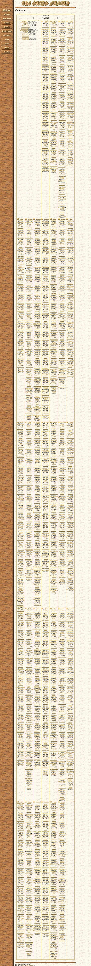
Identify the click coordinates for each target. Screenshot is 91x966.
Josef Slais (62, 106)
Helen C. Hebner (53, 141)
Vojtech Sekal (70, 47)
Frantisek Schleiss (45, 111)
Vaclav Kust (37, 273)
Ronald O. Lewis (45, 565)
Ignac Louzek (54, 104)
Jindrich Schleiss (53, 46)
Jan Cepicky (70, 238)
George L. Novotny (37, 594)
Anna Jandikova (62, 475)
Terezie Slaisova (45, 355)
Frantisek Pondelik (45, 44)
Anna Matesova (70, 52)
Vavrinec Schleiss (70, 433)
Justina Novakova (37, 386)
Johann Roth (45, 377)
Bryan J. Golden (70, 373)
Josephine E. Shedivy (37, 554)
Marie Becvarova (20, 310)
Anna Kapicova (21, 296)
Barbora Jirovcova (62, 85)
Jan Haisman (45, 56)
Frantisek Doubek (20, 269)
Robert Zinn (37, 389)
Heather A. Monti (53, 165)
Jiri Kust (37, 498)
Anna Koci (44, 67)
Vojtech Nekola (21, 472)
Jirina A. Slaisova (45, 149)
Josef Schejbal (53, 325)
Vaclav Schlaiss (54, 97)
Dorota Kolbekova (70, 557)
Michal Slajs (37, 601)
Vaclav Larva (62, 353)
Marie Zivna (62, 80)
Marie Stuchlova (20, 229)
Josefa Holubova (70, 61)
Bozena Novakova (29, 508)
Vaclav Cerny (70, 335)
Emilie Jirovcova (28, 525)
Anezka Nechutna (46, 399)
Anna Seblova (70, 491)
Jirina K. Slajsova (70, 164)
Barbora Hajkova (20, 491)
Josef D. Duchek (20, 594)
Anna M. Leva (29, 562)
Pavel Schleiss (63, 422)
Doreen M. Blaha (53, 582)
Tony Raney (45, 155)
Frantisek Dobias (45, 267)
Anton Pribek (54, 562)
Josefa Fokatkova (37, 579)
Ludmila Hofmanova (53, 355)
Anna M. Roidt (70, 547)
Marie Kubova (62, 308)
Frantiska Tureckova (62, 339)
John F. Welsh (61, 183)
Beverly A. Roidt (53, 383)
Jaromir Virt (20, 369)
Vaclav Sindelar (62, 135)
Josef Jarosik (62, 291)
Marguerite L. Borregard (62, 558)
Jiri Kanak (62, 453)
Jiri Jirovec (61, 33)
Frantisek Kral (29, 554)
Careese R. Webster (38, 412)
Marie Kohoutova (62, 370)
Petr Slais (29, 356)
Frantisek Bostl (70, 95)
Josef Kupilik (45, 365)
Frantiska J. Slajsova (45, 141)
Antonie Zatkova (46, 112)
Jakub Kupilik (21, 547)
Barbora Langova (62, 542)
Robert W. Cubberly (28, 401)
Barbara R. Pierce (45, 381)
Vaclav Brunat (71, 310)
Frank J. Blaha (70, 327)
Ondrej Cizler (21, 256)
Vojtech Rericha (45, 490)
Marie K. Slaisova (20, 322)
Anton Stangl (62, 66)
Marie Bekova (70, 315)
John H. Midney (70, 375)
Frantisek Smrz (45, 139)
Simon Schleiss (37, 221)
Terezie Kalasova (53, 66)
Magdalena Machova (37, 235)
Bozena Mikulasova (29, 539)
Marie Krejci (45, 266)
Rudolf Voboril (70, 503)
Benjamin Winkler (21, 359)
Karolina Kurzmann (29, 317)
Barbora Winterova (45, 337)
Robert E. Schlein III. (62, 202)
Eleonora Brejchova (21, 507)
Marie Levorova (62, 344)
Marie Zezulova (37, 537)
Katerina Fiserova (62, 249)
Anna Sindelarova (29, 546)
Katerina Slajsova (70, 263)
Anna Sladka (20, 579)
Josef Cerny (45, 486)
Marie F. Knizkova (29, 352)
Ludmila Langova (37, 370)
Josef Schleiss (62, 104)
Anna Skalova (37, 520)
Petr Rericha (28, 504)
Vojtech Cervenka (53, 74)
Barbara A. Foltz (62, 382)
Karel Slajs (54, 373)
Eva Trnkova (29, 265)
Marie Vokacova (36, 323)
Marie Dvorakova (45, 333)
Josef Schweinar (29, 282)
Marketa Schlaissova (62, 22)
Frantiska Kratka (37, 531)
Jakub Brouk (36, 307)
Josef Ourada (45, 453)
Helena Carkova (20, 582)
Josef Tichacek (62, 315)
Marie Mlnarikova (54, 266)
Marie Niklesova (62, 342)
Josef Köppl (53, 319)
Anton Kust (20, 278)
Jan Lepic (46, 519)
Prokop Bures (21, 231)
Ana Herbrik (70, 149)
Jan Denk (45, 93)
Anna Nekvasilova (29, 548)
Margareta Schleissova (53, 241)
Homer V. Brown (62, 187)
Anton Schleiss (29, 275)
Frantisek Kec (54, 288)
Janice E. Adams (70, 353)
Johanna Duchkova (70, 111)
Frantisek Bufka (54, 557)
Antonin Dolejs (28, 349)
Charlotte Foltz (62, 581)
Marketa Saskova (28, 449)
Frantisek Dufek (29, 520)
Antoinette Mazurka (37, 587)
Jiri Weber (54, 489)
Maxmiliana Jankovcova (20, 568)
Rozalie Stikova (62, 146)
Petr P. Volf (37, 310)
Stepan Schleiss (54, 458)
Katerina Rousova (29, 272)
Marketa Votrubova (29, 363)
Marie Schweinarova (37, 295)
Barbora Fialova (62, 327)
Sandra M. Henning (29, 410)
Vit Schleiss (62, 60)
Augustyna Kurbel (21, 336)
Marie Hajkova (45, 33)
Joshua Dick (44, 169)
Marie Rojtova (45, 106)
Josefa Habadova (70, 48)
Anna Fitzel (62, 334)
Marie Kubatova (62, 89)
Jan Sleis (54, 102)
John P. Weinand (37, 351)
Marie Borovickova (69, 141)
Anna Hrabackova (45, 471)
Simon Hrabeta (45, 233)
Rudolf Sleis (62, 524)
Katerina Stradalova (62, 509)
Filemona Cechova (62, 111)
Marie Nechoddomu (70, 482)
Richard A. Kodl (70, 565)
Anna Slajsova (45, 294)
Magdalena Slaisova (54, 327)
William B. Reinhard (20, 585)
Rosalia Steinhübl (62, 467)
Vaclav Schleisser (28, 253)
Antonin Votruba (62, 121)
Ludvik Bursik (62, 555)
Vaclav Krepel (36, 565)
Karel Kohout (21, 289)
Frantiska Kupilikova (54, 109)
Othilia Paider (62, 548)
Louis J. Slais (70, 563)
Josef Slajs (45, 135)
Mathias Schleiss (45, 243)
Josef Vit (29, 359)
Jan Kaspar (20, 513)
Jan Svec (43, 126)
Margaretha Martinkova (70, 254)
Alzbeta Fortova (54, 99)
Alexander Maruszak (70, 156)
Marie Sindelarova (62, 374)
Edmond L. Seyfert (45, 417)
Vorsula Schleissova (53, 219)
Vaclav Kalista (45, 302)
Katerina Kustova (53, 250)
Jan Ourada (20, 451)
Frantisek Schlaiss (45, 351)
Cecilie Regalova (62, 120)
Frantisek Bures (62, 487)
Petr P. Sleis (28, 354)
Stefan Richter (20, 331)
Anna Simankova (70, 457)
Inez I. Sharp (45, 328)
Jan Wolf (70, 34)
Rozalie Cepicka (53, 70)
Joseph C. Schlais (70, 351)
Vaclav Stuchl (54, 514)
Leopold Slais (45, 353)
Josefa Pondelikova (62, 484)
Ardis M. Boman (45, 133)
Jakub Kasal (28, 438)
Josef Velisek (69, 282)
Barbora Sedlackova (45, 79)
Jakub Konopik (62, 540)
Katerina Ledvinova (70, 137)
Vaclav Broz (44, 551)
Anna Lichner (45, 466)
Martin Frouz (70, 514)
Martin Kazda (54, 487)
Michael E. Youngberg (62, 572)
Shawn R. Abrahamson (45, 162)
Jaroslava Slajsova (37, 408)
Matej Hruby (37, 451)
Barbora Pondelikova (37, 358)
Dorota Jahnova (70, 524)
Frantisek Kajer (37, 523)
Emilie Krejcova (53, 336)
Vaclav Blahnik (45, 124)
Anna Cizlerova (54, 59)
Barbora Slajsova (45, 74)
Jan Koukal (53, 40)
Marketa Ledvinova (29, 513)
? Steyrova (29, 433)
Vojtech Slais (20, 517)
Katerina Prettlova (37, 467)
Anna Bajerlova (46, 459)
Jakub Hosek (45, 313)
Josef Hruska (62, 124)
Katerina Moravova (70, 39)
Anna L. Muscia (54, 588)
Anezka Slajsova (20, 367)
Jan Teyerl (45, 308)
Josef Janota (53, 305)
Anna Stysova (54, 491)
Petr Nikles (37, 496)
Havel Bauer (62, 137)
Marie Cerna (70, 44)
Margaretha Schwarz (45, 115)
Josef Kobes (45, 468)
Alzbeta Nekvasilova (70, 81)
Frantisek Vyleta (62, 268)
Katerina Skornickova (53, 280)
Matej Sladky (29, 291)
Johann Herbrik (21, 477)
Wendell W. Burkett (46, 555)
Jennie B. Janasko (37, 572)
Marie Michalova (45, 104)
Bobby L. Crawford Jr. (61, 580)
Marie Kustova (21, 294)
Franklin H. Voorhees (45, 144)
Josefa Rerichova (45, 254)
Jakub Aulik (45, 296)
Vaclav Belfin (70, 325)
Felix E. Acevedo (53, 145)
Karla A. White (29, 571)
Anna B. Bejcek (37, 377)
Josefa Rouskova (45, 473)
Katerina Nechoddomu (20, 482)
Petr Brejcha (62, 298)
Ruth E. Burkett (62, 185)
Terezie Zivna (45, 42)
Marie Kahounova (54, 332)
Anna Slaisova (70, 268)
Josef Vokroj (53, 286)
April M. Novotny (45, 170)
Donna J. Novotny (29, 569)
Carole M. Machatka (62, 575)
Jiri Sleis (25, 32)
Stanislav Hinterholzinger (36, 407)
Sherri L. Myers (25, 34)
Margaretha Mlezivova (62, 244)
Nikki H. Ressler (70, 369)
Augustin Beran (70, 242)
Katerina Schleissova (45, 59)
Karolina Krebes (29, 516)
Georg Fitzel (62, 75)
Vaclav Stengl (70, 142)
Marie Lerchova (29, 303)
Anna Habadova (37, 340)
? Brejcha (29, 477)
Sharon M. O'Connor (70, 366)
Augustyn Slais (62, 296)
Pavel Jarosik (37, 490)
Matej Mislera (62, 499)
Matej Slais (21, 312)
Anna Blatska (54, 35)
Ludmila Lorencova (54, 115)
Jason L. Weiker (53, 590)
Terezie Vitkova (37, 342)
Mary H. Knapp (45, 391)
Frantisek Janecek (45, 397)
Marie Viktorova (70, 259)
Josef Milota (45, 507)
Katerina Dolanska (54, 338)
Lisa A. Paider (70, 362)
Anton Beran (53, 452)
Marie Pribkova (71, 323)
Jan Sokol (37, 455)
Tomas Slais (28, 518)
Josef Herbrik (70, 266)
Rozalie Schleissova (37, 227)
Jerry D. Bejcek (71, 575)
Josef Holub (28, 294)
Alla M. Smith (37, 592)
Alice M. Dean (37, 379)
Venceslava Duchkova (54, 157)
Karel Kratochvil (70, 295)
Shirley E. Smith (62, 561)
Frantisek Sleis (45, 281)
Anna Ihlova (53, 275)
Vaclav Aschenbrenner (70, 135)
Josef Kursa (70, 473)
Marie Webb (44, 564)
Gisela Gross (62, 365)
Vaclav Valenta (62, 319)
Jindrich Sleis (45, 526)
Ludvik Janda (20, 570)
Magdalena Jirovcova (45, 277)
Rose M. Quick (70, 355)
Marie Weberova (53, 78)
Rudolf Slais (37, 363)
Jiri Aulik (70, 78)
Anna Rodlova (70, 479)
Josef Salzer (70, 345)
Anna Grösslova (69, 554)
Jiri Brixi (70, 151)
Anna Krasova (20, 455)
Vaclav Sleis (45, 316)
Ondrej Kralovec (53, 76)
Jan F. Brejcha (70, 545)
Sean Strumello (20, 605)
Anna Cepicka (37, 374)
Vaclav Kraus (70, 528)
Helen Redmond (25, 39)
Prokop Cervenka (70, 450)
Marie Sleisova (70, 333)
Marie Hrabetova (53, 571)
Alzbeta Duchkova (45, 450)
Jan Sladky (70, 67)
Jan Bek (43, 458)
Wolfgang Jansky (53, 229)
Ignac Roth (45, 379)
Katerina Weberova (45, 259)
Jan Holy (70, 440)
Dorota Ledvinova (70, 50)
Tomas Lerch (29, 313)
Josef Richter (54, 375)
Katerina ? (25, 23)
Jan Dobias (29, 280)
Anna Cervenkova (54, 248)
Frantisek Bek (54, 334)
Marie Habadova (70, 247)
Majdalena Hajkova (21, 533)
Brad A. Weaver (29, 577)
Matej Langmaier (62, 52)
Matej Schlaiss (54, 43)
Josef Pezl (53, 360)
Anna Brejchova (37, 482)
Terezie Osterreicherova (62, 517)
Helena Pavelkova (20, 308)
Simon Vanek (69, 43)
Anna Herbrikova (28, 412)
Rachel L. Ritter (28, 575)
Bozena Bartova (36, 569)
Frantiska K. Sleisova (20, 281)
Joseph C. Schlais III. (53, 163)
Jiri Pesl (45, 271)
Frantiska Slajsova (54, 541)
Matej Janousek (70, 55)
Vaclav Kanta (70, 460)
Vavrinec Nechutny (45, 229)
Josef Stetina (29, 542)
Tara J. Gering (21, 361)
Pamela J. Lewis (21, 600)
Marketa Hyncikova (25, 27)
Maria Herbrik (29, 298)
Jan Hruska (20, 489)
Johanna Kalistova (70, 507)
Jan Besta (54, 448)
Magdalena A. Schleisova (37, 475)
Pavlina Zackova (70, 113)
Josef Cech (20, 572)
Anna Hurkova (45, 81)
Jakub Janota (45, 86)
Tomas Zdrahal (21, 479)
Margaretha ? (24, 21)
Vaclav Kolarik (45, 306)
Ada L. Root (53, 134)
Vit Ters (28, 242)
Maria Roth (45, 363)
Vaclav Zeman (62, 371)
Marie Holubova (20, 501)
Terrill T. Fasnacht (37, 410)
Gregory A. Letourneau (29, 418)
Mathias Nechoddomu (20, 438)
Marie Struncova (37, 391)
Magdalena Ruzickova (45, 510)
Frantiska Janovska (21, 552)
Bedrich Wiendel (70, 97)
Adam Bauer (70, 240)
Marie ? (20, 334)
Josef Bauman (70, 555)
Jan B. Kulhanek (62, 117)
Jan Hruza (37, 473)
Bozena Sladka (54, 330)
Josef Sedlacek (37, 313)
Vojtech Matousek (70, 462)
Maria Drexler (29, 536)
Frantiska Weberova (62, 78)
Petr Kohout (53, 68)
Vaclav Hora (61, 373)
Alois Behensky (37, 548)
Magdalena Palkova (29, 346)
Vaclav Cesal (62, 285)
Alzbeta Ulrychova (45, 273)
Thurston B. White (45, 543)
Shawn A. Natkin (62, 216)
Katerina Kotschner (70, 58)
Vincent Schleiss (20, 457)
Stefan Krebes (29, 564)
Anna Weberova (29, 277)
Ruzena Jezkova (46, 127)
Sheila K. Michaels (45, 562)
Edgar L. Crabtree (62, 198)
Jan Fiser (70, 516)
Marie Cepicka (45, 517)
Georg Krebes (62, 336)
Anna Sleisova (37, 368)
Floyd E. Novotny (45, 412)
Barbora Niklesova (54, 112)
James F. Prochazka (21, 364)
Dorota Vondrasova (20, 453)
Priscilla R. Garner (45, 145)
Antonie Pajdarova (62, 368)
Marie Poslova (62, 94)
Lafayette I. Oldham (20, 562)
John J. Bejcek (54, 95)
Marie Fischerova (28, 388)
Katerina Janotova (62, 289)
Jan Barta (52, 52)
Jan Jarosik (62, 481)
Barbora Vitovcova (54, 122)
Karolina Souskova (62, 360)
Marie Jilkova (62, 46)
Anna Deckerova (20, 306)
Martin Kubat (37, 254)
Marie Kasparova (70, 307)
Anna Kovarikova (37, 278)
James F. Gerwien (53, 143)
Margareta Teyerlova (29, 494)
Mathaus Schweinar (62, 472)
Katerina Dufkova (62, 313)
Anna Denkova (29, 328)
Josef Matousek (38, 387)
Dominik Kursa (54, 440)
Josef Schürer (62, 332)
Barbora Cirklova (45, 231)
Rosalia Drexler (70, 93)
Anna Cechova (45, 261)
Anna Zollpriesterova (21, 263)
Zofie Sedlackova (70, 328)
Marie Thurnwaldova (70, 292)
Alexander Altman (37, 507)
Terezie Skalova (62, 551)
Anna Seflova (53, 72)
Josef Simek (53, 80)
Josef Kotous (62, 251)
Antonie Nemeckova (62, 490)
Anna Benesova (45, 393)
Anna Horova (54, 546)
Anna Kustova (37, 326)
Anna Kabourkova (45, 222)
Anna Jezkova (29, 527)
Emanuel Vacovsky (54, 367)
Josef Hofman (70, 37)
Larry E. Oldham (37, 590)
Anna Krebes (45, 117)
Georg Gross (37, 259)
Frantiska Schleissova (45, 299)
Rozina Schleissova (70, 227)
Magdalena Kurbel (70, 297)
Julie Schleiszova (37, 287)
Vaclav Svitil (53, 569)
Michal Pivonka (37, 525)
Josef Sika (45, 476)
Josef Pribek (45, 371)
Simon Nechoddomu (53, 34)
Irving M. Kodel (29, 369)
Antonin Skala (45, 361)
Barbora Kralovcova (20, 267)
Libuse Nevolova (45, 383)
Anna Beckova (45, 331)
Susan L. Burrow (45, 160)
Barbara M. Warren (25, 33)
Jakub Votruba (38, 577)
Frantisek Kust (37, 503)
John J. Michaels (62, 355)
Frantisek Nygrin (70, 106)
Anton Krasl (28, 431)
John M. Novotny (28, 379)
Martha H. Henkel (62, 180)
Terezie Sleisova (45, 304)
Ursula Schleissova (45, 426)
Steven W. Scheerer (29, 405)
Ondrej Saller (29, 489)
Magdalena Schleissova (37, 428)
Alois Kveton (29, 462)
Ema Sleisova (37, 355)
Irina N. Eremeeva (21, 353)
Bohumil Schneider (69, 342)
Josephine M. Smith (45, 537)
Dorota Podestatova (52, 127)
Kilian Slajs (62, 144)
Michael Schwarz (37, 417)
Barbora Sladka (70, 86)
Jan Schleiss (45, 35)
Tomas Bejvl (69, 464)
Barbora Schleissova (20, 225)
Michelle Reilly (21, 606)
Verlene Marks (70, 581)
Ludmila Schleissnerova (21, 444)
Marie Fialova (20, 498)
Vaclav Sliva (37, 458)
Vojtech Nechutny (45, 287)
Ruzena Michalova (62, 178)
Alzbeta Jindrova (28, 443)
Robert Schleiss (21, 300)
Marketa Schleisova (21, 510)
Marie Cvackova (45, 97)
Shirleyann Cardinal (54, 389)
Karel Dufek (37, 328)
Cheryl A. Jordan (28, 398)
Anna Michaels (70, 531)
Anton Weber (53, 89)
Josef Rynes (20, 542)
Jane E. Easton (45, 554)
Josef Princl (29, 285)
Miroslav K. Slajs (53, 564)
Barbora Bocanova (29, 544)
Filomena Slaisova (54, 494)
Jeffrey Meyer (45, 409)
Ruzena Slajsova (62, 537)
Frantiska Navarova (69, 318)
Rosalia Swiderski (62, 566)
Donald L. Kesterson (53, 382)
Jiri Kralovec (62, 448)
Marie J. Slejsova (62, 564)
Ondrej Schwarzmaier (54, 371)
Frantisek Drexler (37, 303)
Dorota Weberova (70, 454)
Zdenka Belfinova (29, 392)
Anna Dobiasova (70, 299)
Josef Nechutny (29, 552)
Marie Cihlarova (29, 326)
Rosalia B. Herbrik (54, 147)
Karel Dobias (62, 346)
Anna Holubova (53, 460)
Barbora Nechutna (54, 522)
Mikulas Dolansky (37, 324)
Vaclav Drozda (45, 263)
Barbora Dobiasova (45, 99)
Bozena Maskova (28, 556)
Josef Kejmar (29, 261)
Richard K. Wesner (21, 599)
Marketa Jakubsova (45, 31)
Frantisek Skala (29, 550)
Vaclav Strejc (45, 76)
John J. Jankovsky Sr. (62, 167)
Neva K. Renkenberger (53, 161)
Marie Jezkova (62, 149)
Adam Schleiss (45, 61)
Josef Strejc (45, 318)
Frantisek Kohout (70, 123)
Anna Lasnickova (70, 84)
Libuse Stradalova (70, 132)
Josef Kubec (62, 128)
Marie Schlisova (20, 222)
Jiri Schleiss (45, 47)
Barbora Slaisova (37, 308)
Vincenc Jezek (70, 125)
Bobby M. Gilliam (45, 557)
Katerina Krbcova (37, 230)
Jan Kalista (61, 492)
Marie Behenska (20, 540)
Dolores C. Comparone (54, 580)
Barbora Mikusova (37, 415)
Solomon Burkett (45, 65)
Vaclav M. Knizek (21, 344)
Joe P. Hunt (20, 602)
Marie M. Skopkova (70, 127)
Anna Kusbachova (21, 233)
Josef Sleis (37, 540)
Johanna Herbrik (20, 332)
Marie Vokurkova (53, 350)
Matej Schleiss (70, 65)
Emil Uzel (54, 577)
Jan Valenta (53, 231)
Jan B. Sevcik (54, 50)
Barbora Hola (45, 24)
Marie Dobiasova (20, 467)
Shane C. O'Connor (46, 166)
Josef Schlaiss (21, 504)
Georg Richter (37, 248)
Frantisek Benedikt (45, 386)
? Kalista (54, 524)
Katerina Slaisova (54, 132)
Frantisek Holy (45, 289)
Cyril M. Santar (70, 90)
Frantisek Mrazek (62, 324)
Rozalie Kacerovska (20, 247)
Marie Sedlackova (54, 314)
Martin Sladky (29, 501)
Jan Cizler (62, 38)
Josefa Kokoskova (29, 279)
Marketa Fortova (20, 524)
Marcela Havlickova (45, 153)
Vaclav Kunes (54, 117)
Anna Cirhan (25, 31)
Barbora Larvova (20, 319)
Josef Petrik (62, 378)
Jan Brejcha (62, 235)
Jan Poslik (70, 74)
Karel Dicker (53, 290)
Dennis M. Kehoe (25, 37)
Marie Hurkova (20, 284)
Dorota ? (54, 21)
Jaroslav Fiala (62, 544)
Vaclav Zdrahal (70, 496)
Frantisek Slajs (62, 126)
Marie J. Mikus (54, 120)
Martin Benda (70, 518)
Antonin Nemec (37, 315)
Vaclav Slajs (28, 395)
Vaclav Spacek (70, 244)
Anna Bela (29, 350)
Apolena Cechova (70, 540)
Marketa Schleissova (70, 22)
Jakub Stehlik (70, 276)
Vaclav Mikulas (62, 253)
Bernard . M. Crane (29, 382)
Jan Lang (62, 351)
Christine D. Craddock (45, 165)
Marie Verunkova (20, 424)
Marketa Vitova (45, 349)
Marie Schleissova (62, 151)
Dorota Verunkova (62, 40)
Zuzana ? (31, 220)
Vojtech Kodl (20, 590)
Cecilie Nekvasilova (53, 317)
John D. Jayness (61, 207)
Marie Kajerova (37, 393)
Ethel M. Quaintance (20, 589)
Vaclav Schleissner (37, 440)
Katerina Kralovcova (62, 63)
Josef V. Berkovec (54, 504)
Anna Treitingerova (45, 431)
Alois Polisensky (28, 365)
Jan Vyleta (37, 485)
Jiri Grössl (21, 537)
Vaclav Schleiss (61, 42)
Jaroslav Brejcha (53, 155)
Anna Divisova (62, 271)
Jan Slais (37, 252)
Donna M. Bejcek (46, 559)
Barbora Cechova (37, 280)
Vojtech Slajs (45, 53)
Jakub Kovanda (54, 261)
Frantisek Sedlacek (45, 90)
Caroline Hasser (45, 63)
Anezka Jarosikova (37, 599)
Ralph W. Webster (20, 592)
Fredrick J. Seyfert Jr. (45, 546)
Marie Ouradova (70, 257)
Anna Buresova (37, 245)
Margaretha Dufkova (62, 304)
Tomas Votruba (54, 442)
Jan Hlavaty (62, 460)
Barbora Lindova (20, 291)
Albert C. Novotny (54, 379)
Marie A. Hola (54, 38)
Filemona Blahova (45, 121)
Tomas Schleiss (45, 38)
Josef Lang (62, 70)
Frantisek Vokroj (70, 526)
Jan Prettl (54, 438)
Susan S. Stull (30, 402)
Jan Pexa (20, 496)
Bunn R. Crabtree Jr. (20, 565)
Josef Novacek (28, 559)
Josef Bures (54, 85)
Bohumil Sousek (62, 170)
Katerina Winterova (46, 335)
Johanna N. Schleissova (62, 274)
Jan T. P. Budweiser (21, 253)
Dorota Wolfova (37, 232)
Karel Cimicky (21, 314)
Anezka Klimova (53, 369)
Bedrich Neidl (45, 130)
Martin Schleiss (37, 500)
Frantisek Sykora (62, 176)
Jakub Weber (70, 485)
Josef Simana (61, 172)
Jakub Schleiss (21, 285)
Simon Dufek (45, 95)
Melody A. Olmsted (37, 400)
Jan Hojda (62, 68)
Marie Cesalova (70, 543)
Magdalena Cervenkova (37, 239)
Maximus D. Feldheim (70, 162)
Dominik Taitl (53, 282)
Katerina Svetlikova (70, 435)
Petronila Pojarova (29, 485)
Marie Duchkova (20, 342)
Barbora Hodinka (37, 349)
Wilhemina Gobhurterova (70, 122)
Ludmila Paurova (46, 22)
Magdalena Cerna (37, 243)
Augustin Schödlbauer (53, 343)
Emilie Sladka (45, 402)
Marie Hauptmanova (54, 585)
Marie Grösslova (29, 374)
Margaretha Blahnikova (20, 527)
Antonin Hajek (54, 243)
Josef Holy (29, 523)
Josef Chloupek (45, 395)
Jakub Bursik (54, 358)
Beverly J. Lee (63, 199)
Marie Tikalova (29, 270)
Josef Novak (69, 542)
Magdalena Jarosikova (54, 471)
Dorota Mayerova (62, 196)
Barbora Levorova (70, 338)
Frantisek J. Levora (54, 573)
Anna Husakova (20, 298)
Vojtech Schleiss (45, 84)
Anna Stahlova (21, 550)
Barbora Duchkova (45, 314)
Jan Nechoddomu (62, 27)
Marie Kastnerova (54, 136)
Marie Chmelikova (53, 506)
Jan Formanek (45, 291)
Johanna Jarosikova (62, 494)
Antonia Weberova (21, 494)
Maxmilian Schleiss (20, 435)
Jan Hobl (45, 324)
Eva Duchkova (45, 282)
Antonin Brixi (45, 148)
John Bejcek (45, 158)
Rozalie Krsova (62, 131)
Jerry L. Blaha (37, 419)
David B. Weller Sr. (20, 576)
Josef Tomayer (28, 361)
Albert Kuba (62, 96)
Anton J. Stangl (37, 261)
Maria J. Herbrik (62, 113)
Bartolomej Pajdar (29, 319)
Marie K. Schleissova (53, 26)
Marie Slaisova (45, 88)
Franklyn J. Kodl (62, 577)
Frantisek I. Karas (62, 294)
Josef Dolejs (45, 344)
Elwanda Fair (29, 579)
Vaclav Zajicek (54, 476)
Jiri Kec (29, 267)
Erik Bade (62, 214)
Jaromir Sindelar (28, 391)
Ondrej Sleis (53, 485)
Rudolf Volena (29, 389)
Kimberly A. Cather (37, 403)
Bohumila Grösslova (45, 388)
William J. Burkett (45, 407)
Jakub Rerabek (37, 442)
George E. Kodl (62, 181)
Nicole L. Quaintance (54, 592)
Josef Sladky (62, 231)
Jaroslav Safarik (45, 151)
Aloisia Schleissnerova (62, 241)
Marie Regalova (54, 473)
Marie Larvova (29, 296)
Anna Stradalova (62, 153)
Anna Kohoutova (24, 29)
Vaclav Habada (37, 453)
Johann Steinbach (62, 330)
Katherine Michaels (21, 339)
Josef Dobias (70, 232)
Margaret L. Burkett (62, 189)
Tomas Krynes (62, 115)
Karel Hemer (61, 563)
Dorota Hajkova (54, 253)
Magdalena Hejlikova (29, 244)
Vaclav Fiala (62, 384)
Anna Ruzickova (20, 258)
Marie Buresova (29, 367)
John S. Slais (45, 390)
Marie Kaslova (29, 396)
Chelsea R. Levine (25, 38)
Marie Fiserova (21, 518)
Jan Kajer (21, 475)
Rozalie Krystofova (36, 534)
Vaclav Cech (28, 343)
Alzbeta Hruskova (24, 22)
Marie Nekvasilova (54, 496)
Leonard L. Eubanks (69, 568)
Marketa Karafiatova (37, 488)
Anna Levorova (62, 173)
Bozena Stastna (53, 365)
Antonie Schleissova (37, 493)
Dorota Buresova (53, 284)
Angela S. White (45, 411)
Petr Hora (45, 120)
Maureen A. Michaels (53, 153)
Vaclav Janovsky (70, 102)
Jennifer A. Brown (54, 386)
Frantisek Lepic (62, 479)
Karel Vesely (53, 131)
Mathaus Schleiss (20, 250)
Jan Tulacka (37, 291)
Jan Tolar (21, 515)
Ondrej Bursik (62, 553)
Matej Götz (28, 373)
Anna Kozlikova (45, 495)
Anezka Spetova (45, 136)
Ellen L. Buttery (25, 35)
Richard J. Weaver (62, 387)
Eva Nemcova (70, 88)
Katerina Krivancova (29, 441)
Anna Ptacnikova (53, 106)
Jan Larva (37, 263)
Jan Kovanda (53, 450)
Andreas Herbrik (62, 72)
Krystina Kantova (29, 322)
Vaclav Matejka (71, 114)
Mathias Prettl (20, 429)
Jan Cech (37, 559)
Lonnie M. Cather (20, 597)
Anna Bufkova (62, 48)
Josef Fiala (45, 503)
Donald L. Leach (53, 363)
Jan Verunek (28, 458)
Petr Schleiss (20, 228)
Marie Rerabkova (28, 497)
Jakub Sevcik (37, 438)
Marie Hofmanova (29, 222)
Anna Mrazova (45, 269)
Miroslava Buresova (29, 385)
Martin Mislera (62, 260)
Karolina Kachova (62, 519)
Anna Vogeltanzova (20, 277)
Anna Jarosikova (29, 464)
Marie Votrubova (70, 360)
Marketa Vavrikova (45, 469)
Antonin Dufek (45, 374)
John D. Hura (29, 566)
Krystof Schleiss (53, 263)
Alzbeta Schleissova (20, 241)
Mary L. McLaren (70, 116)
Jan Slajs (62, 158)
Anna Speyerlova (53, 352)
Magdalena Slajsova (62, 505)
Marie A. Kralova (20, 328)
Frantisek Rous (37, 335)
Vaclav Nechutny (54, 138)
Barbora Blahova (37, 575)
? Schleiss (45, 102)
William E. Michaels (70, 579)
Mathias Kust (54, 307)
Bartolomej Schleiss (54, 23)
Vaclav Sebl (28, 491)
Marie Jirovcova (62, 531)
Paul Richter (28, 249)
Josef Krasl (54, 430)
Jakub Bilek (37, 257)
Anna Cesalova (21, 529)
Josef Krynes (29, 455)
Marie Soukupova (62, 377)
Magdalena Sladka (25, 25)
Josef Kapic (37, 478)
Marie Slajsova (70, 99)
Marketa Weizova (20, 303)
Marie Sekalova (54, 538)
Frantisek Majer (45, 455)
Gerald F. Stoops (70, 364)
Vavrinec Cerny (70, 32)
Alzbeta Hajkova (29, 307)
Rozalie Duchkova (23, 30)
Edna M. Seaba (45, 415)
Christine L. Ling (37, 603)
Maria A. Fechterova (45, 358)
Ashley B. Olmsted (29, 573)
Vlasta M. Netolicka (70, 145)
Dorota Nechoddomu (45, 239)
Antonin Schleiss (45, 27)
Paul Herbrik (20, 459)
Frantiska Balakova (21, 317)
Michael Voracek (28, 341)
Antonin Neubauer (29, 287)
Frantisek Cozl (62, 462)
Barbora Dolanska (62, 266)
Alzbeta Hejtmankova (70, 279)
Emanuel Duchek (54, 124)
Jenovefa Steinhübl (29, 289)
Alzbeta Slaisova (24, 28)
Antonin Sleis (37, 365)
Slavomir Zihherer (70, 130)
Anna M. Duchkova (70, 466)
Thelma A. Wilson (54, 168)
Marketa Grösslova (21, 324)
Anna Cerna (70, 69)
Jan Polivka (62, 441)
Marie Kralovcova (37, 300)
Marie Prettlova (45, 373)
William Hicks (62, 583)
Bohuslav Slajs (70, 349)
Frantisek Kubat (45, 49)
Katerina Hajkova (54, 296)
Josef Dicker (28, 487)
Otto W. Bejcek (29, 415)
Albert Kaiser (70, 71)
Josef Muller (69, 337)
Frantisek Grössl (37, 570)
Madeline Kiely (21, 371)
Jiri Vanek (54, 63)
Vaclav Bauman (62, 362)
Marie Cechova (62, 194)
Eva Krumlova (45, 123)
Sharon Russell (53, 378)
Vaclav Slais (70, 108)
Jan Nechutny (62, 229)
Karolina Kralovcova (54, 92)
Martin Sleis (37, 544)
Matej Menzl (28, 263)
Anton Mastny (62, 92)
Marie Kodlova (37, 353)
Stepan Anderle (37, 331)
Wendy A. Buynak (37, 597)
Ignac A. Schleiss (20, 426)
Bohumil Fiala (62, 546)
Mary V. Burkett (70, 572)
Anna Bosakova (70, 347)
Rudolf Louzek (45, 340)
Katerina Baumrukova (37, 464)
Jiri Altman (37, 509)
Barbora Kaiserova (37, 511)
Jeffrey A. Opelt (37, 605)
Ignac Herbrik (37, 346)
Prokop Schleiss (62, 24)
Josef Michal (70, 358)
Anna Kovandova (28, 338)
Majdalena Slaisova (29, 334)
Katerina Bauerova (29, 435)
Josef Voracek (53, 349)
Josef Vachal (45, 51)
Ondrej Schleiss (46, 451)
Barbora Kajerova (29, 453)
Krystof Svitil (45, 531)
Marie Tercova (53, 575)
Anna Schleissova (25, 24)
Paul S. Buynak (70, 159)
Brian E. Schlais (70, 371)
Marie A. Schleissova (45, 437)
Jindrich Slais (62, 162)
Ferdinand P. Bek (53, 87)
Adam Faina (53, 245)
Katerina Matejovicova (70, 302)
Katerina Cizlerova (45, 251)
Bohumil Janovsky (21, 326)
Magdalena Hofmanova (70, 224)
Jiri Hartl (29, 240)
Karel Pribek (29, 371)
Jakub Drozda (29, 257)
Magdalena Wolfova (70, 235)
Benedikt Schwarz (45, 405)
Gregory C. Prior (53, 150)
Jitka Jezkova (70, 153)
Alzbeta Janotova (62, 31)
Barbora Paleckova (62, 191)
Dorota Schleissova (45, 29)
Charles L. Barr (45, 535)
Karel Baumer (45, 540)
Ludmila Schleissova (37, 423)
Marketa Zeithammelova (62, 35)
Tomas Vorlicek (37, 337)
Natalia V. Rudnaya (21, 356)
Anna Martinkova (54, 468)
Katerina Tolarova (70, 309)
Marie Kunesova (53, 346)
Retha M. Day (62, 380)
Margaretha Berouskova (53, 293)
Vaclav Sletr (70, 146)
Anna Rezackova (70, 509)
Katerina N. (54, 41)
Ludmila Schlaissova (53, 256)
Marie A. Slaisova (45, 235)
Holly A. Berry (62, 205)
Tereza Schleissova (21, 485)
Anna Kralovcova (62, 262)
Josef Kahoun (62, 349)
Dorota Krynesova (45, 40)
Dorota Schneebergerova (70, 447)
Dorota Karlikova (53, 518)
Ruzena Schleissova (70, 561)
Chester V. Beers (37, 380)
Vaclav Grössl (45, 483)
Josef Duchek (45, 368)
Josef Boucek (45, 478)
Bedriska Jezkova (70, 535)
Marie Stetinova (70, 104)
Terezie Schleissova (37, 305)
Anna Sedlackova (62, 43)
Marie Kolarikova (70, 289)
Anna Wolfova (55, 53)
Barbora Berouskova (53, 57)
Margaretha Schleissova (29, 235)
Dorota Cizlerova (45, 448)
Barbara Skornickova (45, 71)
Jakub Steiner (53, 252)
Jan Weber (37, 505)
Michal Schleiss (54, 309)
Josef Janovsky (62, 528)
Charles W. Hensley (54, 392)
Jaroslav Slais (45, 108)
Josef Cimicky (45, 326)
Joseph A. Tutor (38, 573)
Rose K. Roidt (62, 358)
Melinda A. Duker (70, 574)
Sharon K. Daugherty (62, 209)
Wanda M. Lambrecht (54, 171)
